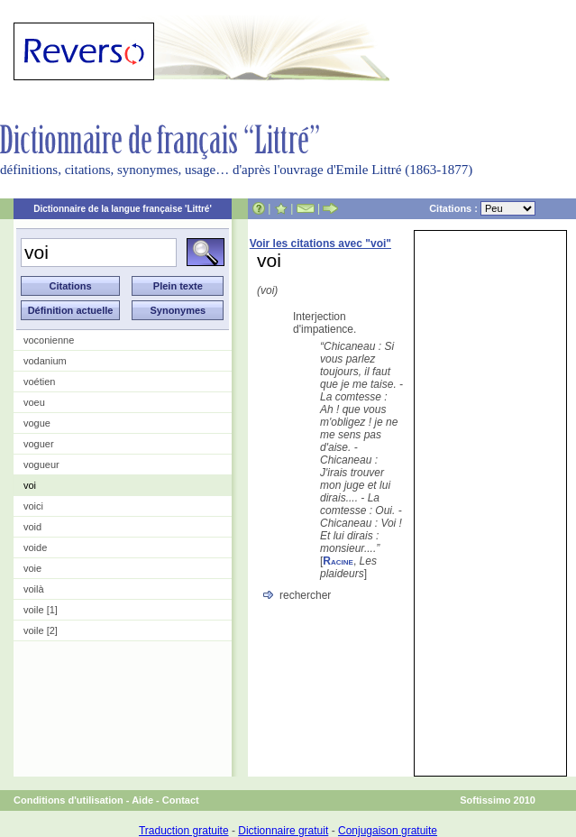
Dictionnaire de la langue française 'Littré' (122, 209)
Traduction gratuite (184, 830)
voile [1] (40, 609)
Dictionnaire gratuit (283, 830)
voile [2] (40, 630)
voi (29, 485)
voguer (38, 443)
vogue (36, 423)
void (32, 526)
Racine (338, 561)
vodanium (45, 360)
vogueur (41, 464)
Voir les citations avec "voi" (320, 243)
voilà (33, 589)
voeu (34, 402)
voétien (39, 381)
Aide (142, 800)
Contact (180, 800)
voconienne (48, 340)
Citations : (482, 208)
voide (35, 547)
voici (33, 506)
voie (32, 568)
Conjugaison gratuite (387, 830)
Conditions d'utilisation (68, 800)
